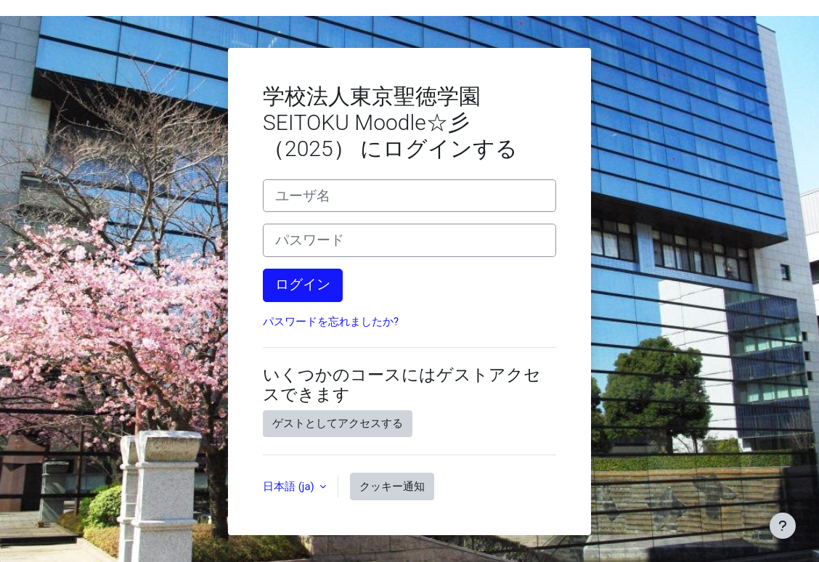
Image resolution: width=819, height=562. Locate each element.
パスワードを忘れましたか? (331, 321)
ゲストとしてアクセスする (337, 423)
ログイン (302, 285)
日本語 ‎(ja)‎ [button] (290, 486)
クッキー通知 (392, 486)
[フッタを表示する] (783, 526)
